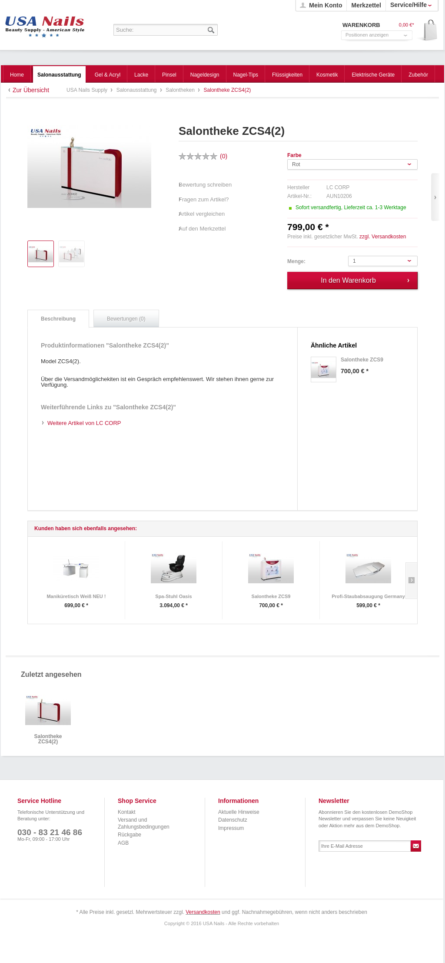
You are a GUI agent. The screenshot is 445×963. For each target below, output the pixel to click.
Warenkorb (427, 31)
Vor (435, 197)
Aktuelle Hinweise (238, 812)
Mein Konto (325, 5)
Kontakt (127, 812)
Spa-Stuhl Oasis (173, 596)
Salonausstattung (137, 90)
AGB (123, 843)
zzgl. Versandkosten (382, 237)
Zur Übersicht (31, 90)
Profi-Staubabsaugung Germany (368, 596)
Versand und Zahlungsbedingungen (143, 823)
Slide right (411, 580)
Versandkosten (203, 912)
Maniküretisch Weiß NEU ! (76, 596)
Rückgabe (129, 835)
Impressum (231, 828)
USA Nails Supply (45, 24)
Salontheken (181, 90)
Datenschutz (232, 820)
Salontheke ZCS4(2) (48, 739)
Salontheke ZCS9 (271, 596)
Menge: (296, 261)
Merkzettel (366, 5)
